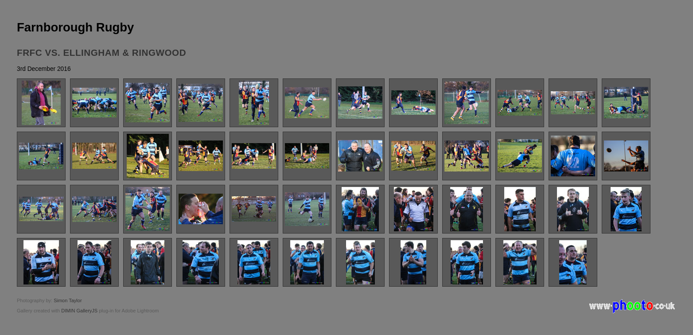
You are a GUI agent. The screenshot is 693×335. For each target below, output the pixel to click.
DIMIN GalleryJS (79, 310)
